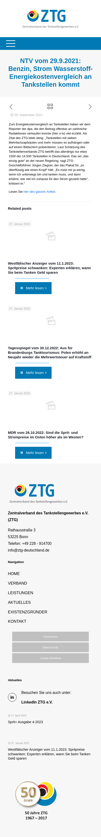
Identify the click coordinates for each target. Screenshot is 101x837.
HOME (14, 573)
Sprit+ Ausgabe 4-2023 (25, 722)
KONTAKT (17, 621)
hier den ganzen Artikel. (39, 191)
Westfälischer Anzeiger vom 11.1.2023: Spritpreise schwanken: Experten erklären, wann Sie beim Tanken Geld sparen (49, 267)
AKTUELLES (19, 602)
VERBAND (17, 583)
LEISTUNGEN (20, 593)
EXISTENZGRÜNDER (27, 612)
